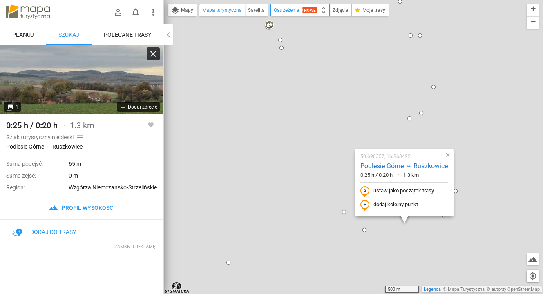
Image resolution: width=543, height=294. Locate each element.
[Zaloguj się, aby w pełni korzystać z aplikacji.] (150, 124)
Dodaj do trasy (44, 232)
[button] (177, 183)
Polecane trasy (127, 34)
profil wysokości (82, 208)
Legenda (432, 289)
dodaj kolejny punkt (338, 125)
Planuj (23, 34)
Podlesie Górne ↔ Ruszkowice (353, 86)
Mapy (182, 10)
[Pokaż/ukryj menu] (153, 12)
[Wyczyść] (153, 53)
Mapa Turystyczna (466, 289)
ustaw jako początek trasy (346, 111)
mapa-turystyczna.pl (28, 12)
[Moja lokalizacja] (533, 276)
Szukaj (68, 34)
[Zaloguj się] (118, 12)
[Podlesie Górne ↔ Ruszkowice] (81, 79)
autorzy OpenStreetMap (516, 289)
